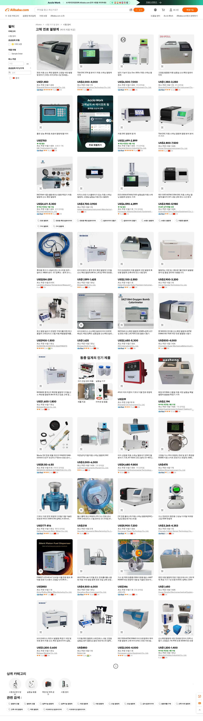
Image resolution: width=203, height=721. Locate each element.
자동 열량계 (82, 704)
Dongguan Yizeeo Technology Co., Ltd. (133, 531)
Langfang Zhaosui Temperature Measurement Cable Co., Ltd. (55, 285)
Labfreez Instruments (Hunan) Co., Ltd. (92, 468)
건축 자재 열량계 (183, 704)
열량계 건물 (13, 704)
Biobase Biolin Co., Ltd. (86, 346)
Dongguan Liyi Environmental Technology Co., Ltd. (136, 470)
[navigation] (20, 346)
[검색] (138, 10)
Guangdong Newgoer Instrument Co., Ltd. (134, 87)
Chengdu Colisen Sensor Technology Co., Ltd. (176, 531)
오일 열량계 (114, 704)
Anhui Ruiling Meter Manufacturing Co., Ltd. (54, 592)
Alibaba (39, 24)
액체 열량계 (33, 709)
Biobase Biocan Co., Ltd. (46, 407)
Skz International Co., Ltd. (47, 211)
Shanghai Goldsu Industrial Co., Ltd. (172, 655)
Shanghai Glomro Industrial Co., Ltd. (51, 87)
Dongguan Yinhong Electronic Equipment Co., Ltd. (136, 211)
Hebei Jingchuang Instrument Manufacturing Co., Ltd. (95, 209)
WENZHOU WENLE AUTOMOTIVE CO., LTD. (54, 470)
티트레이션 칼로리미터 (52, 709)
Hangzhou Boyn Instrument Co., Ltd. (91, 592)
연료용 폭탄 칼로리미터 (62, 221)
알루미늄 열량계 (47, 704)
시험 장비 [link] (67, 24)
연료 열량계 (42, 221)
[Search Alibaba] (82, 9)
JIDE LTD (121, 592)
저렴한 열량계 (182, 221)
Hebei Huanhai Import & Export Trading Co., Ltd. (176, 409)
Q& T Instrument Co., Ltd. (47, 148)
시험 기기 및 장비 (52, 24)
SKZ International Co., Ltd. (128, 346)
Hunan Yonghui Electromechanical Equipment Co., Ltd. (176, 592)
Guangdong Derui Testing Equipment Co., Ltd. (176, 211)
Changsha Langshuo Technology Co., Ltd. (94, 87)
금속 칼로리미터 (147, 704)
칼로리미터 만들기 (108, 221)
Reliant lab (81, 653)
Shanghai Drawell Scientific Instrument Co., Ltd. (176, 87)
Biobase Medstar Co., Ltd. (47, 653)
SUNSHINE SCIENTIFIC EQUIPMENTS (52, 346)
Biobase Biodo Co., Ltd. (86, 285)
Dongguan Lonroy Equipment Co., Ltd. (133, 653)
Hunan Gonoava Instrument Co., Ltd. (172, 148)
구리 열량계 (42, 226)
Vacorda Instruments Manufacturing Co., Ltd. (95, 531)
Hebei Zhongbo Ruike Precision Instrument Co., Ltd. (136, 285)
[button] (130, 9)
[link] (199, 696)
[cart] (164, 10)
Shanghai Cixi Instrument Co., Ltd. (131, 405)
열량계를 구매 (165, 704)
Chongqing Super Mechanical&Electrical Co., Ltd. (176, 346)
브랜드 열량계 (147, 221)
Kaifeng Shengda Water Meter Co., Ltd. (52, 531)
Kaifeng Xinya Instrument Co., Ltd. (171, 470)
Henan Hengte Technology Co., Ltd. (172, 285)
